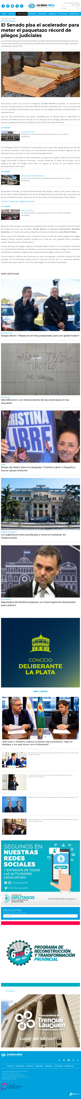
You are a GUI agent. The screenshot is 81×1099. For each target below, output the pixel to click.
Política (11, 14)
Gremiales (53, 14)
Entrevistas (74, 14)
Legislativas (22, 14)
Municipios (42, 14)
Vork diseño (10, 991)
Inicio (4, 14)
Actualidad (63, 14)
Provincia (32, 14)
